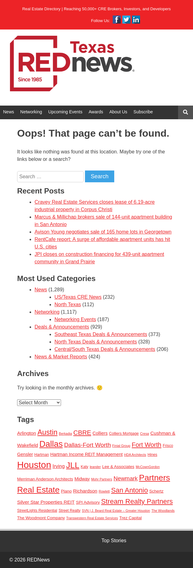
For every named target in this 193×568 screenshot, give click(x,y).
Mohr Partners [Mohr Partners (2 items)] (101, 479)
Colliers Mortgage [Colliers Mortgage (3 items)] (124, 433)
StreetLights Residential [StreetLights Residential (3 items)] (37, 510)
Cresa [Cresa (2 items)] (144, 433)
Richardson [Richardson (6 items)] (85, 490)
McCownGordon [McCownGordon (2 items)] (148, 467)
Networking (31, 111)
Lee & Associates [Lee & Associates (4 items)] (118, 466)
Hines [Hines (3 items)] (152, 454)
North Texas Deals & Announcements (95, 341)
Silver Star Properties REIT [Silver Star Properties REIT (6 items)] (46, 502)
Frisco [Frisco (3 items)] (168, 445)
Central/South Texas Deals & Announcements (104, 349)
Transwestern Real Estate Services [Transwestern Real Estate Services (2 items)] (92, 518)
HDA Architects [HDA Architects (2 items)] (135, 455)
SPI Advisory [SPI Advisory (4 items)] (88, 502)
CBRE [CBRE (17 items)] (82, 432)
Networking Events (75, 319)
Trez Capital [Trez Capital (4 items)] (130, 518)
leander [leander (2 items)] (95, 467)
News (8, 111)
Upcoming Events (65, 111)
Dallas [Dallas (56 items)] (51, 444)
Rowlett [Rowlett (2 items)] (104, 491)
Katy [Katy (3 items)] (84, 467)
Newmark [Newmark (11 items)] (126, 478)
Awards (96, 111)
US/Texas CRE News (77, 297)
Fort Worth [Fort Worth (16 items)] (146, 444)
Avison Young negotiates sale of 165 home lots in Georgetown (103, 231)
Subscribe (143, 111)
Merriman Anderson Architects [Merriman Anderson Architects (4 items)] (45, 479)
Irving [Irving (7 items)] (59, 466)
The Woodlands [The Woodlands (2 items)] (163, 510)
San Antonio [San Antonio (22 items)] (129, 490)
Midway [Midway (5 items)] (82, 478)
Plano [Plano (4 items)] (66, 491)
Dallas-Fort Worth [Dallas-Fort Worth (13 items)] (87, 445)
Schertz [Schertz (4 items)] (156, 491)
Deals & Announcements (62, 326)
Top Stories (113, 540)
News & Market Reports (61, 356)
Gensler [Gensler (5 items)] (25, 454)
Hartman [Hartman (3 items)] (41, 454)
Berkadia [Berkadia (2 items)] (65, 433)
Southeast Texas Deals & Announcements (100, 334)
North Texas (67, 304)
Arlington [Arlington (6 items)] (26, 433)
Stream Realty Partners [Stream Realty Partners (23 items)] (137, 501)
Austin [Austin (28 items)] (47, 432)
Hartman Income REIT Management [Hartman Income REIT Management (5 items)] (86, 454)
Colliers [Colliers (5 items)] (99, 433)
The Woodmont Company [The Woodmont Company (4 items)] (41, 518)
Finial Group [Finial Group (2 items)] (121, 446)
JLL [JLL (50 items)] (72, 465)
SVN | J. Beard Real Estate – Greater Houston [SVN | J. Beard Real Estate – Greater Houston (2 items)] (116, 510)
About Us (118, 111)
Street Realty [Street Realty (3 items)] (69, 510)
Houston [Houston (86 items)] (34, 465)
